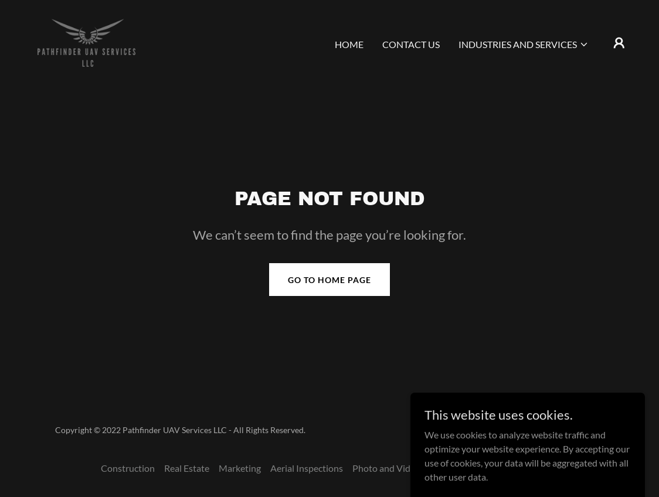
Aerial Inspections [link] (306, 468)
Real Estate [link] (186, 468)
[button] (523, 45)
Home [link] (349, 44)
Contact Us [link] (411, 44)
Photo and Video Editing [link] (401, 468)
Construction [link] (128, 468)
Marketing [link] (240, 468)
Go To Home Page (329, 280)
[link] (86, 41)
